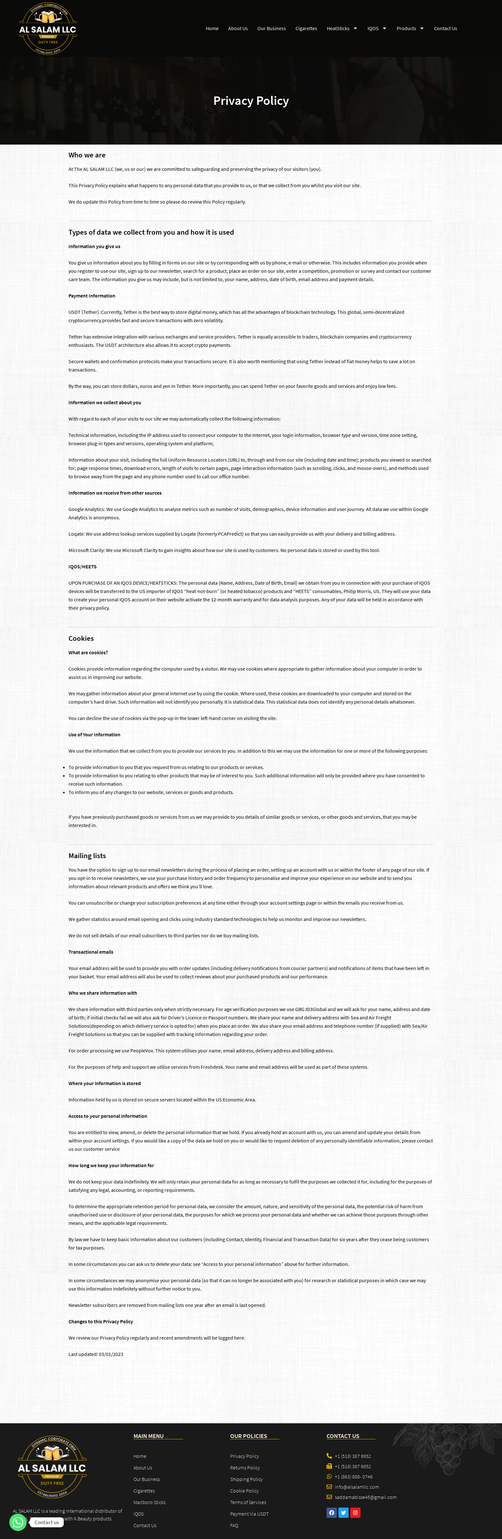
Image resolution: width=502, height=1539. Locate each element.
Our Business (271, 28)
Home (212, 28)
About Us (238, 28)
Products (411, 28)
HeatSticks (342, 28)
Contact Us (445, 28)
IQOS (377, 28)
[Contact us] (18, 1522)
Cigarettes (306, 28)
